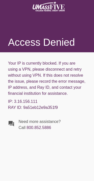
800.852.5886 (39, 127)
